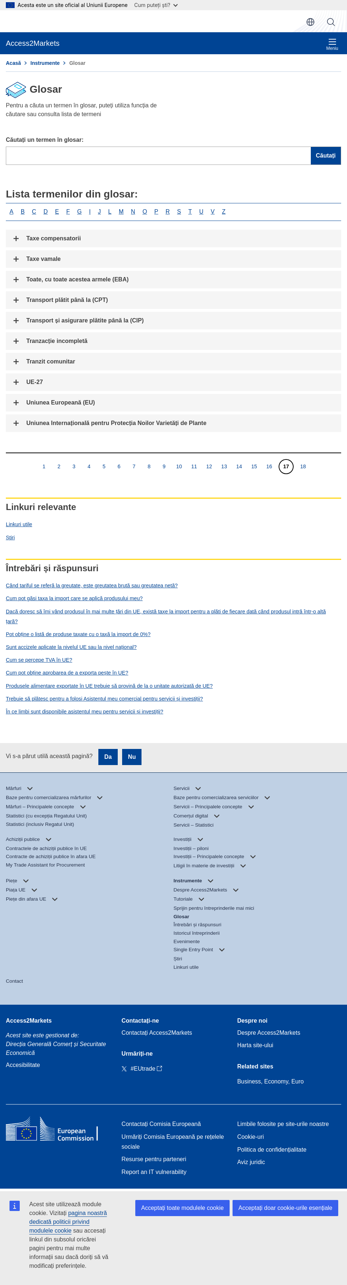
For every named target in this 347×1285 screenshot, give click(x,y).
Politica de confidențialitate (271, 1149)
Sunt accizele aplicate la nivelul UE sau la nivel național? (71, 647)
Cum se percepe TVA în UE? (39, 660)
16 (269, 466)
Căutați (331, 22)
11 (194, 466)
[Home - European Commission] (58, 1130)
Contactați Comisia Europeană (161, 1124)
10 (179, 466)
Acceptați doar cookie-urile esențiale (285, 1208)
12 (209, 466)
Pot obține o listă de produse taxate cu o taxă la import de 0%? (78, 634)
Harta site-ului (255, 1045)
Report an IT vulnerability (153, 1172)
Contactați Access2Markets (156, 1033)
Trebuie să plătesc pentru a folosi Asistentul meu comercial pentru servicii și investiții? (104, 699)
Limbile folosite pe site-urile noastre (283, 1124)
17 (286, 466)
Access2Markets (29, 1021)
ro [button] (310, 22)
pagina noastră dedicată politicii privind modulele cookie (68, 1222)
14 (239, 466)
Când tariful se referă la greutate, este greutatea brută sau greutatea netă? (92, 585)
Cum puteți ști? (156, 5)
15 (254, 466)
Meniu (332, 44)
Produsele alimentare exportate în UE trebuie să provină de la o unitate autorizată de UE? (109, 686)
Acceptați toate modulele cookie (182, 1208)
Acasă (13, 63)
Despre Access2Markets (269, 1033)
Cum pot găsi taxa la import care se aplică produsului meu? (74, 598)
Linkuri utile (19, 524)
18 (303, 466)
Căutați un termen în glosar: (44, 140)
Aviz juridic (251, 1162)
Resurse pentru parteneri (153, 1159)
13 (224, 466)
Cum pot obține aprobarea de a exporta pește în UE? (67, 673)
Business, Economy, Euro (270, 1081)
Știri (10, 537)
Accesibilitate (23, 1065)
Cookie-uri (250, 1137)
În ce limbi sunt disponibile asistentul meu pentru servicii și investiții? (84, 711)
